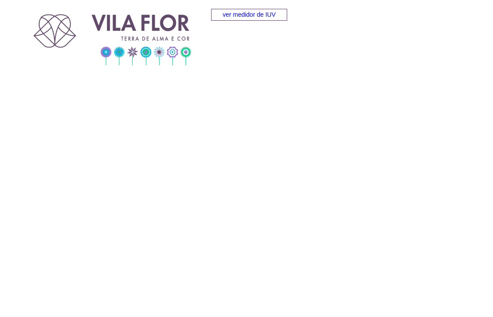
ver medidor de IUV (249, 14)
